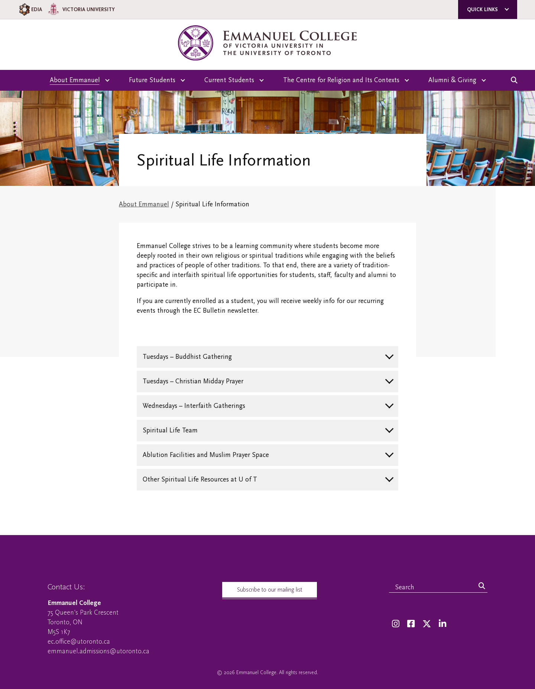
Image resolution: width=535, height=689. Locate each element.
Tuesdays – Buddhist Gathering (187, 357)
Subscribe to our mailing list (269, 589)
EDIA (30, 9)
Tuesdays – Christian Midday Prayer (193, 381)
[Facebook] (411, 624)
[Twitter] (426, 624)
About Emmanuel (144, 204)
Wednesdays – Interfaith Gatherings (194, 406)
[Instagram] (395, 624)
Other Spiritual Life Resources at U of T (200, 479)
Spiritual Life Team (170, 430)
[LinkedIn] (442, 624)
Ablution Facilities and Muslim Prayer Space (206, 455)
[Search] (481, 586)
